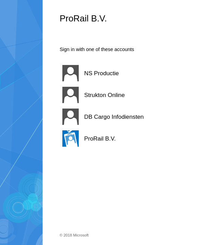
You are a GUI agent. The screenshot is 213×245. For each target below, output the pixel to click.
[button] (119, 73)
